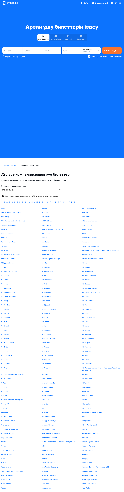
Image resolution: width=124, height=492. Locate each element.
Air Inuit (4, 322)
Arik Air (3, 446)
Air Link (4, 330)
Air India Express (88, 317)
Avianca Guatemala (89, 475)
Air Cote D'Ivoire (88, 301)
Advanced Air (87, 229)
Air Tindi (4, 368)
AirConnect (86, 387)
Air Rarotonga (87, 351)
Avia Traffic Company (50, 467)
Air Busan (4, 284)
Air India (45, 317)
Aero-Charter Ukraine (9, 242)
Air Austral (5, 280)
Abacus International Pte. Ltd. (53, 229)
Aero (84, 233)
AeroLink (85, 242)
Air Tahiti (85, 359)
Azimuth (4, 488)
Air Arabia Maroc (88, 271)
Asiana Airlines (87, 450)
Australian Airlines (48, 463)
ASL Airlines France (89, 221)
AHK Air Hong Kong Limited (11, 212)
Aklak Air (45, 412)
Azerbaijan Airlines (89, 484)
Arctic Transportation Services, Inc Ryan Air (58, 442)
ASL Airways (46, 225)
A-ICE (3, 208)
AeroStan (4, 246)
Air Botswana (47, 280)
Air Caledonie (87, 284)
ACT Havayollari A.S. (90, 208)
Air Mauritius (46, 334)
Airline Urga (46, 400)
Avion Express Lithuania (50, 479)
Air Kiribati (5, 326)
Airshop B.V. (86, 404)
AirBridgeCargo (47, 387)
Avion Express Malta (89, 479)
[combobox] (12, 50)
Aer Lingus (46, 233)
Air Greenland (47, 313)
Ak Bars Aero (87, 408)
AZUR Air (4, 229)
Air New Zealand (7, 343)
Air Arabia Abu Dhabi (9, 271)
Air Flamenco (87, 309)
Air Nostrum (46, 347)
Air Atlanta (45, 275)
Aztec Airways (47, 488)
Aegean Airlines (7, 233)
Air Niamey (46, 343)
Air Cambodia (6, 288)
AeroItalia (45, 242)
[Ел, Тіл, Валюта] (115, 3)
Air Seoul (85, 355)
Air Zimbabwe (87, 379)
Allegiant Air (86, 421)
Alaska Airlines (6, 416)
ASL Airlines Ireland (8, 225)
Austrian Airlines (88, 463)
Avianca (45, 471)
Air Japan (45, 322)
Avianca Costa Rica (89, 471)
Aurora (3, 463)
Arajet (3, 442)
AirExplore (45, 391)
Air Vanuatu (86, 374)
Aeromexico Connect (50, 250)
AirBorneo (5, 387)
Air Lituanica (46, 330)
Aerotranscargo (48, 254)
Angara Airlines (7, 437)
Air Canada (46, 288)
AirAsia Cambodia (48, 383)
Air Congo (5, 301)
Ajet (43, 408)
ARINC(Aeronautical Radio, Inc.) (13, 221)
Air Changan (46, 296)
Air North (4, 347)
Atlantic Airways (48, 454)
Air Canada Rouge (8, 292)
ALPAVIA (45, 212)
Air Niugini (86, 343)
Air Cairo (45, 284)
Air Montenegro (88, 338)
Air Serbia (4, 359)
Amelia (84, 429)
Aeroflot (45, 246)
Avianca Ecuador (7, 475)
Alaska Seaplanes (48, 416)
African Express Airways (51, 259)
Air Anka (4, 267)
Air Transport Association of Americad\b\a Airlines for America (101, 369)
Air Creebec (5, 305)
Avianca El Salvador (49, 475)
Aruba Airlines (47, 450)
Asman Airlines (6, 454)
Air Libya (85, 326)
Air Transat (46, 368)
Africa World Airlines (8, 259)
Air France (5, 313)
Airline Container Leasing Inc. (12, 400)
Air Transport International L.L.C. (13, 374)
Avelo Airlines (6, 467)
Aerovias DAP (87, 254)
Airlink (84, 400)
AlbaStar (85, 416)
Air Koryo (45, 326)
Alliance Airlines (48, 425)
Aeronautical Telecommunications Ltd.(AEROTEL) (100, 250)
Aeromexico (5, 250)
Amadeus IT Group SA (9, 429)
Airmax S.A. (5, 404)
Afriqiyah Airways (7, 263)
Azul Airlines (86, 488)
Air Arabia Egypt (48, 271)
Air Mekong (86, 334)
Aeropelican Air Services (10, 254)
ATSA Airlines (87, 225)
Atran (3, 458)
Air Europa (5, 309)
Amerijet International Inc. (51, 433)
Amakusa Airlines (48, 429)
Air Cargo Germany (8, 296)
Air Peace (4, 351)
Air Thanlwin (87, 364)
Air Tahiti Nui (6, 364)
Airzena (4, 408)
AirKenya (85, 391)
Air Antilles (46, 267)
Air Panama (86, 347)
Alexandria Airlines (8, 421)
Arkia (44, 446)
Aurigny (85, 458)
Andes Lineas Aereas (90, 433)
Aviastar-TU (5, 479)
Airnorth (45, 404)
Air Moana (5, 338)
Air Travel (45, 374)
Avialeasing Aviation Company (12, 471)
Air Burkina (86, 280)
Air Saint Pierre (6, 355)
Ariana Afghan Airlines (90, 442)
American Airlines (7, 433)
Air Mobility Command (50, 338)
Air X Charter (47, 379)
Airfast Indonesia (48, 395)
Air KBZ (85, 322)
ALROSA (85, 212)
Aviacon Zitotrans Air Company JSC (95, 467)
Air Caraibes (46, 292)
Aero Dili (4, 238)
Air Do (84, 305)
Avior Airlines (6, 484)
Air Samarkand (47, 355)
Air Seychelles (47, 359)
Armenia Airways (88, 446)
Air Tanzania (46, 364)
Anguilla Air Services (49, 437)
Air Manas (5, 334)
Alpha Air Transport (89, 425)
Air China (85, 296)
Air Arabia (86, 267)
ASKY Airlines (47, 221)
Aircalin (4, 395)
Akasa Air (4, 412)
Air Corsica (46, 301)
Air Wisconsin (6, 379)
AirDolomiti (5, 391)
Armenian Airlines (7, 450)
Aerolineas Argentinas (90, 246)
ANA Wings (5, 217)
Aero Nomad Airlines (90, 238)
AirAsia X (85, 383)
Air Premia (45, 351)
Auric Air (45, 458)
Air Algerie (45, 263)
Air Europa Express (49, 309)
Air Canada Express (89, 288)
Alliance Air (5, 425)
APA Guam (46, 217)
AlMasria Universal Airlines (92, 412)
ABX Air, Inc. (46, 208)
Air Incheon (5, 317)
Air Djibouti (46, 305)
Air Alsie (85, 263)
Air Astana (5, 275)
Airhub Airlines (87, 395)
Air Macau (86, 330)
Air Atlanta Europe (89, 275)
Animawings (86, 437)
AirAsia (3, 383)
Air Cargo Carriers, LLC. (91, 292)
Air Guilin (85, 313)
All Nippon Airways (49, 421)
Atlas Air (85, 454)
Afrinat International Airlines (92, 259)
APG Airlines (86, 217)
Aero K (44, 238)
